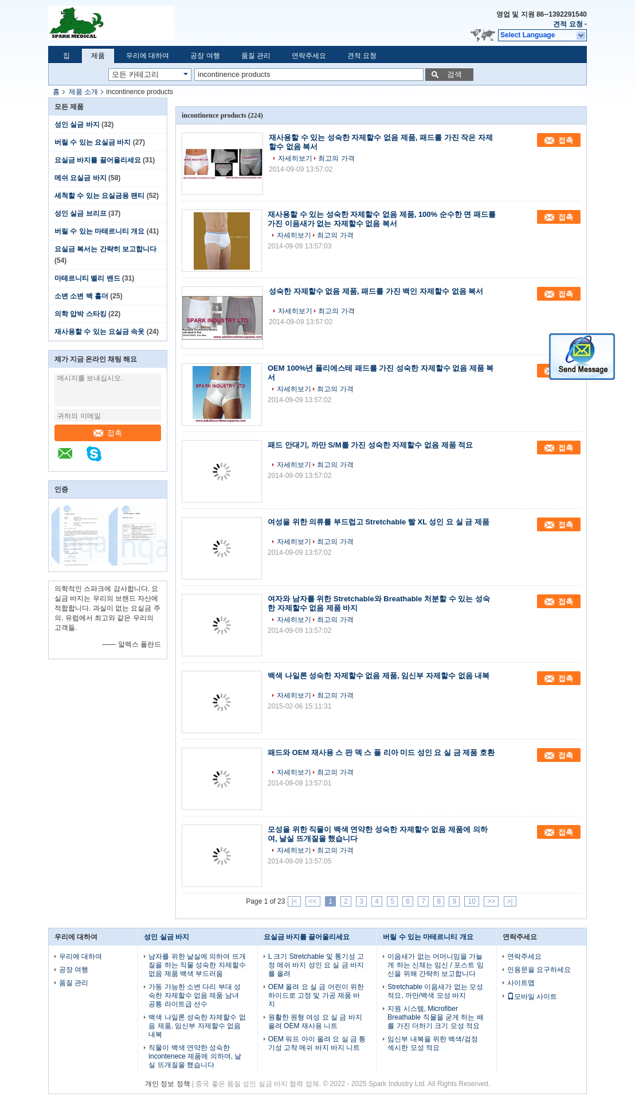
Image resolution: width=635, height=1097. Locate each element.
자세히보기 (295, 158)
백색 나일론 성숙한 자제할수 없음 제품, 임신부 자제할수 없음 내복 (378, 675)
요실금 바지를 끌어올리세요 (97, 160)
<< (313, 901)
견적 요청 (567, 24)
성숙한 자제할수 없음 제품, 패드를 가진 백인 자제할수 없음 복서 (376, 291)
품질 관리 (256, 56)
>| (510, 901)
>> (491, 901)
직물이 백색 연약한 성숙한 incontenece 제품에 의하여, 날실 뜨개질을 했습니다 (194, 1056)
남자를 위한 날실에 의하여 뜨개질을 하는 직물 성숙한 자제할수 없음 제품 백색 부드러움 (196, 965)
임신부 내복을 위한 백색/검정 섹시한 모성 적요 (432, 1043)
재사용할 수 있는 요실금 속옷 (99, 332)
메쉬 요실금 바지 (80, 178)
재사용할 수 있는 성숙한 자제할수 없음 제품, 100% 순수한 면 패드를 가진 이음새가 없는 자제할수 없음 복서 (382, 219)
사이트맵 (521, 983)
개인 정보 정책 (167, 1084)
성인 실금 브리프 (80, 213)
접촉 (107, 433)
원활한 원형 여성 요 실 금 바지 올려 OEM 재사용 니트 (315, 1021)
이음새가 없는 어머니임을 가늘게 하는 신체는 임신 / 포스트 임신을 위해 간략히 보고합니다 (435, 965)
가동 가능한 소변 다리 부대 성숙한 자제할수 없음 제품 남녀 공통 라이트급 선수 (194, 995)
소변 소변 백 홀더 (81, 296)
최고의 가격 (336, 158)
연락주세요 (309, 56)
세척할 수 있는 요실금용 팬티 (99, 196)
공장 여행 (204, 56)
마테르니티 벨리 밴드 (87, 278)
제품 (98, 56)
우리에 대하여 (147, 56)
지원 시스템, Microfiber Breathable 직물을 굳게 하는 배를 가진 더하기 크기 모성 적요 (435, 1017)
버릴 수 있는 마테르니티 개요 (99, 231)
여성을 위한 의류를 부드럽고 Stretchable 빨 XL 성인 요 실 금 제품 (378, 522)
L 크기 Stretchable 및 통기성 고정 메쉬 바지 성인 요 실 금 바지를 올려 (316, 965)
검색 (454, 74)
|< (294, 901)
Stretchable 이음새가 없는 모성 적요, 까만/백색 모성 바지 (435, 991)
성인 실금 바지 (77, 124)
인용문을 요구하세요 (539, 970)
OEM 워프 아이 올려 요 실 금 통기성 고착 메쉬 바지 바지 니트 (317, 1043)
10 (471, 901)
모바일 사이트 (532, 997)
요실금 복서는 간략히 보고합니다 (105, 249)
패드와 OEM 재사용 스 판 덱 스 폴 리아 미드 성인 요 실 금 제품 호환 (381, 752)
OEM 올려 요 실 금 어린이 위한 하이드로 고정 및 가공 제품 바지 (316, 995)
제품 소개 (83, 92)
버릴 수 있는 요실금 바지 (92, 142)
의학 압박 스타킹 (80, 314)
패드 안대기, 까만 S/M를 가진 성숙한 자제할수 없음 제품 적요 (370, 445)
